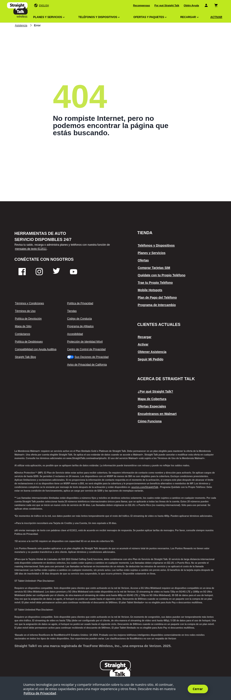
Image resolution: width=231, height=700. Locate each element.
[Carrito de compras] (217, 5)
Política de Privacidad (39, 693)
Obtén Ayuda (191, 5)
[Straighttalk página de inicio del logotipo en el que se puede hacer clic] (17, 11)
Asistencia (21, 25)
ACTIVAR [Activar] (216, 17)
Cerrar (198, 689)
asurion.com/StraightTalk (144, 487)
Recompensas (141, 5)
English (44, 5)
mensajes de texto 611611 (31, 248)
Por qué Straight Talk (167, 5)
